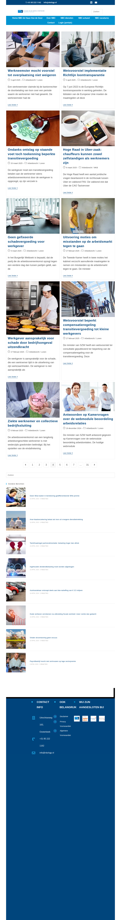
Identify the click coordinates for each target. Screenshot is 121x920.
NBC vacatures (102, 18)
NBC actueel (84, 18)
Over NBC (50, 18)
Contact (51, 22)
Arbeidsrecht (30, 80)
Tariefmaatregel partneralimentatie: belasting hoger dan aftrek (47, 527)
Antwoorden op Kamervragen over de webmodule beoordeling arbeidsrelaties (88, 418)
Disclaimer (64, 668)
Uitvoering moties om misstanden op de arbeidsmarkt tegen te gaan (87, 241)
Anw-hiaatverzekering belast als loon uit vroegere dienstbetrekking (49, 509)
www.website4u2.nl (88, 917)
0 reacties (37, 494)
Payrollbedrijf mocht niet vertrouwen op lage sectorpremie (46, 616)
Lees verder (13, 105)
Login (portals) (65, 22)
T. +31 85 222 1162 (33, 2)
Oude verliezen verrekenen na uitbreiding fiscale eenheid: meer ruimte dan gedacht (56, 581)
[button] (52, 18)
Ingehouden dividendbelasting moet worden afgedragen (45, 545)
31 (87, 463)
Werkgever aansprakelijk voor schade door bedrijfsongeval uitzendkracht (31, 342)
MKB (96, 167)
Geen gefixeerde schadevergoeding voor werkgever (26, 241)
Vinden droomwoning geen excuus (37, 598)
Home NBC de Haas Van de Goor (27, 18)
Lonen (39, 80)
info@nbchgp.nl (50, 2)
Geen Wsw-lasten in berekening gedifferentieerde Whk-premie (48, 492)
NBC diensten (67, 18)
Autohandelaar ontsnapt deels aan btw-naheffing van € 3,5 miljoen (49, 563)
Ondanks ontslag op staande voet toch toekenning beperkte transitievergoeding (31, 153)
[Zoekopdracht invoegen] (97, 11)
